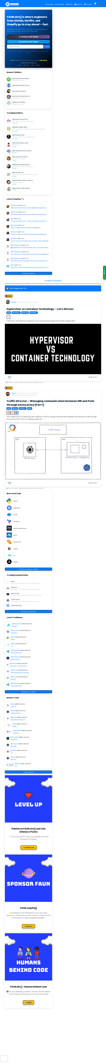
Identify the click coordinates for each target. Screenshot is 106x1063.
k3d (16, 766)
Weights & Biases (15, 713)
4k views (93, 483)
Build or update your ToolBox (28, 569)
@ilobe (13, 710)
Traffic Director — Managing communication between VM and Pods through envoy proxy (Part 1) (50, 403)
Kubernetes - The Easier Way (18, 666)
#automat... (16, 312)
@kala (12, 704)
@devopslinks (17, 730)
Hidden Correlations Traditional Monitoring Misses (25, 234)
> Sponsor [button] (29, 926)
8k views (93, 377)
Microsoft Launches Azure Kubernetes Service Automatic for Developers (32, 267)
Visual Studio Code (16, 652)
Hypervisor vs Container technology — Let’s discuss (40, 309)
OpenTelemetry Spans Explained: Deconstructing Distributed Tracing (31, 261)
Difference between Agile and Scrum (21, 207)
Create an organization (28, 611)
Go (12, 646)
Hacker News (36, 382)
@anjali (44, 234)
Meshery (14, 626)
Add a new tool (28, 772)
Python (13, 639)
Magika (15, 726)
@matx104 (13, 663)
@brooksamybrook (16, 245)
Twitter (10, 382)
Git (11, 753)
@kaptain (13, 717)
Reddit (30, 382)
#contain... (33, 312)
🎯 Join (46, 46)
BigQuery (16, 733)
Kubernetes (14, 633)
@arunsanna (14, 743)
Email (42, 382)
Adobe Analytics (15, 659)
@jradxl (13, 637)
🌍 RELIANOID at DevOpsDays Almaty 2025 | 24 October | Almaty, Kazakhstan (33, 247)
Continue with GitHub (28, 37)
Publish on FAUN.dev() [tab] (53, 281)
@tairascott (14, 225)
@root (13, 265)
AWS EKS (13, 679)
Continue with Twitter (28, 42)
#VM (8, 312)
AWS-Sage (14, 746)
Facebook (21, 382)
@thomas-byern (15, 683)
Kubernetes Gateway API (18, 719)
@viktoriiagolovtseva (40, 207)
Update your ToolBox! (28, 692)
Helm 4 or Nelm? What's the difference (22, 227)
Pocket (26, 382)
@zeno (13, 757)
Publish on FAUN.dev (28, 273)
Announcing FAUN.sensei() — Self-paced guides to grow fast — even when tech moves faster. (38, 221)
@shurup (37, 227)
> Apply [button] (28, 1002)
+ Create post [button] (28, 847)
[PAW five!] (10, 377)
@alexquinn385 (16, 623)
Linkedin (16, 382)
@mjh (12, 218)
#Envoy (14, 408)
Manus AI (13, 706)
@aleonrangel (15, 205)
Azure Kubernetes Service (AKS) (20, 672)
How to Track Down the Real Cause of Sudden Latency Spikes (28, 241)
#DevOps (25, 312)
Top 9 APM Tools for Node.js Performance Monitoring (26, 254)
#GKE (29, 408)
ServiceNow (14, 739)
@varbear (14, 750)
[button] (94, 4)
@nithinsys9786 (15, 650)
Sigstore (13, 759)
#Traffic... (23, 408)
